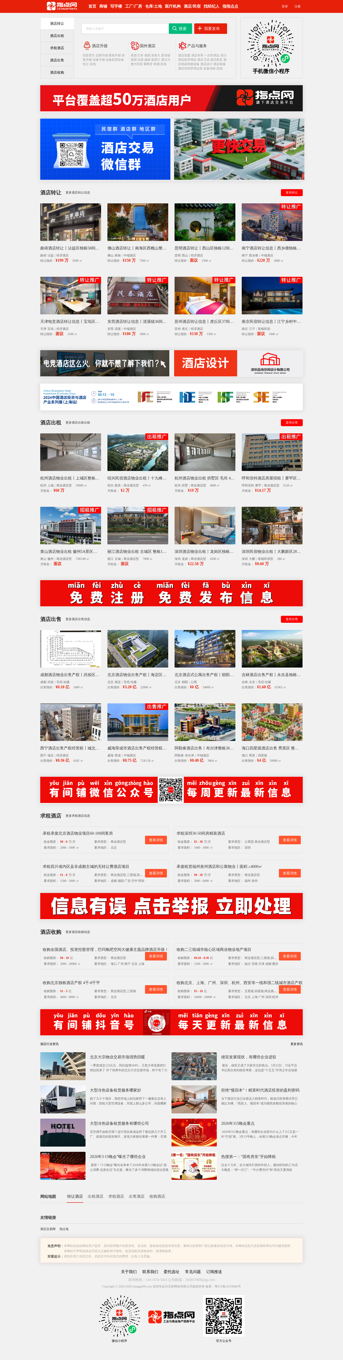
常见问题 (193, 1271)
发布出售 (292, 422)
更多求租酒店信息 (78, 815)
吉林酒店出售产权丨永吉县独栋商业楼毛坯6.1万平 (272, 675)
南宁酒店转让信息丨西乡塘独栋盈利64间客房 (272, 248)
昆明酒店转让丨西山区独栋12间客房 (205, 248)
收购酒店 (157, 1196)
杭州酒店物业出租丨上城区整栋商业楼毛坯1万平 (70, 478)
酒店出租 (57, 36)
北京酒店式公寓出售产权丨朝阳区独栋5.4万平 (205, 675)
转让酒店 (75, 1196)
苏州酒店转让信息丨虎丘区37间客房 (205, 321)
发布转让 (292, 192)
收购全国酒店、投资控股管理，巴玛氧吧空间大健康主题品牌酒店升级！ (106, 949)
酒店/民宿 (192, 6)
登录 (285, 6)
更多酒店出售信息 (78, 619)
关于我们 (129, 1271)
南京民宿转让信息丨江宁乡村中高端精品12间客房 (272, 321)
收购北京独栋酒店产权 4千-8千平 (71, 983)
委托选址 (171, 1271)
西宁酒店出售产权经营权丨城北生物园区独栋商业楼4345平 (70, 748)
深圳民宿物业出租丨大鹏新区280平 (272, 551)
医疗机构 (173, 6)
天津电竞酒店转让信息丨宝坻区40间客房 (70, 321)
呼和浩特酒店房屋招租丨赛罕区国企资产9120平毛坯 (272, 478)
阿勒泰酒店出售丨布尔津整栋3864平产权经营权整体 (205, 748)
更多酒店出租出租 (78, 422)
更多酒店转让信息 (78, 192)
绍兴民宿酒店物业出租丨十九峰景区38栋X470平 (137, 478)
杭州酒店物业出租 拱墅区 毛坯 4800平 (205, 478)
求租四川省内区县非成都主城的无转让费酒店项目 (86, 866)
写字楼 (116, 6)
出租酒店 (95, 1196)
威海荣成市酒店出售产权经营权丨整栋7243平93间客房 (137, 748)
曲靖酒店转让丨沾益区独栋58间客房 (70, 248)
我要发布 (212, 28)
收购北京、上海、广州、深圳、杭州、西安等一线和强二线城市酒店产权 (240, 983)
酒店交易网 (48, 1229)
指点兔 (64, 1229)
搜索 (183, 28)
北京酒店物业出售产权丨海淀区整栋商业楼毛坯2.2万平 (137, 675)
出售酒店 (137, 1196)
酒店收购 (57, 72)
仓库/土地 (153, 6)
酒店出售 (57, 60)
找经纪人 (211, 6)
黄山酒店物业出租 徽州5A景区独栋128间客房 (70, 551)
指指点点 (230, 6)
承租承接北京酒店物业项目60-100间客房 (78, 833)
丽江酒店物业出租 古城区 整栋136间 (137, 551)
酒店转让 (57, 23)
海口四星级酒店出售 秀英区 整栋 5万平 (272, 748)
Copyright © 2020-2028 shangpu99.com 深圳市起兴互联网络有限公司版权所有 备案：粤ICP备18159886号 (171, 1286)
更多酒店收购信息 (78, 932)
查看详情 (156, 840)
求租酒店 (57, 48)
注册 (297, 6)
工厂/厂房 (133, 6)
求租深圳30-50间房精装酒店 (201, 833)
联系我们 (150, 1271)
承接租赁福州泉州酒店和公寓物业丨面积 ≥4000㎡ (219, 866)
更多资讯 (296, 1044)
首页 (92, 6)
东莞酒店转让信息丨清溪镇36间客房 (137, 321)
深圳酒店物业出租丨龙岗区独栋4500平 (205, 551)
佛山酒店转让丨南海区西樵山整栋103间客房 (137, 248)
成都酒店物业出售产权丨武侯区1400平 (70, 675)
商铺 (103, 6)
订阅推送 (214, 1271)
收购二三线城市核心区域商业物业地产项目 (214, 949)
